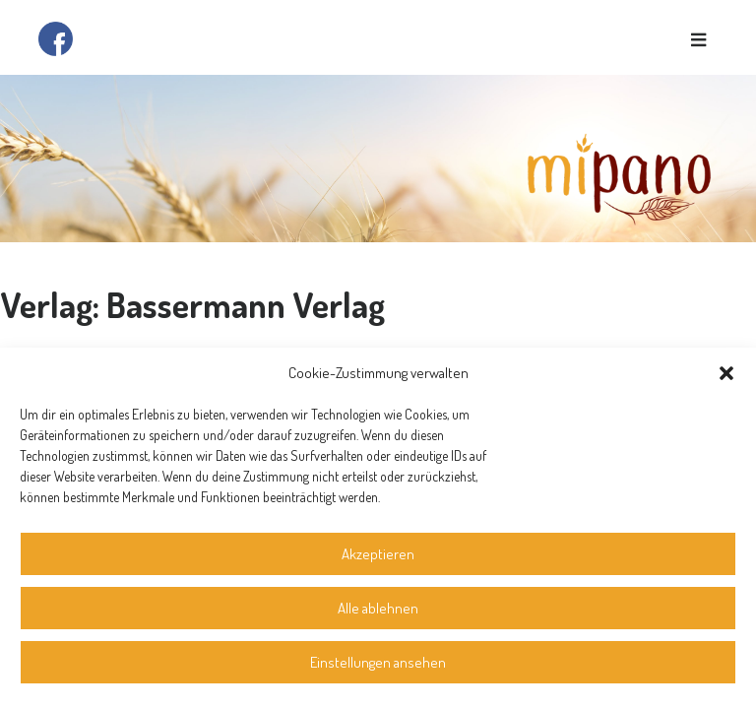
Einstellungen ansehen (378, 662)
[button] (726, 373)
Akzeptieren (378, 554)
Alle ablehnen (378, 608)
